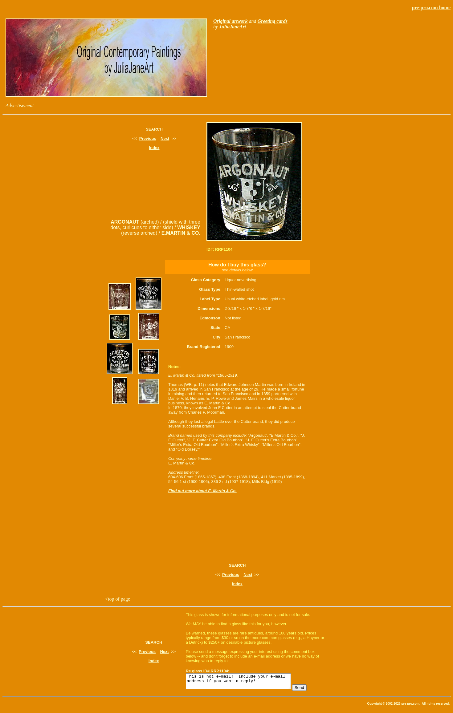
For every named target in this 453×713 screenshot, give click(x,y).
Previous (147, 138)
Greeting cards (273, 21)
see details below (237, 270)
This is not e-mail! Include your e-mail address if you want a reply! (244, 682)
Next (165, 138)
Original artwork (230, 21)
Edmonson (210, 318)
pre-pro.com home (431, 7)
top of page (119, 599)
